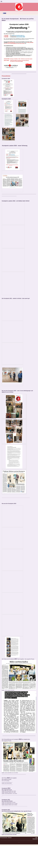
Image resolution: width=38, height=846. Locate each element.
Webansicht (35, 838)
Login (36, 837)
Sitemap (9, 837)
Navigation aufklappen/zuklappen (19, 1)
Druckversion (4, 837)
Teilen (4, 13)
